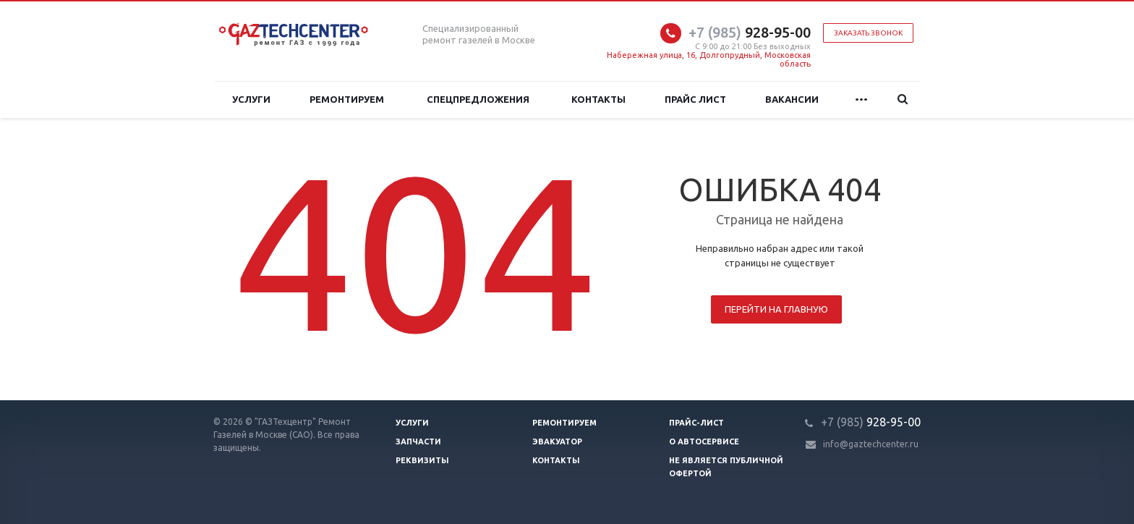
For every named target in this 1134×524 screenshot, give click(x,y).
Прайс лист (695, 99)
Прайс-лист (696, 422)
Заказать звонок (868, 33)
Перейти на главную (776, 309)
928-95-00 (749, 32)
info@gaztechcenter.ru (870, 444)
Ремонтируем (347, 99)
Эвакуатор (557, 441)
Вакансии (792, 99)
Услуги (251, 99)
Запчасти (418, 441)
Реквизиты (422, 460)
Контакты (598, 99)
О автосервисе (704, 441)
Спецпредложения (478, 99)
